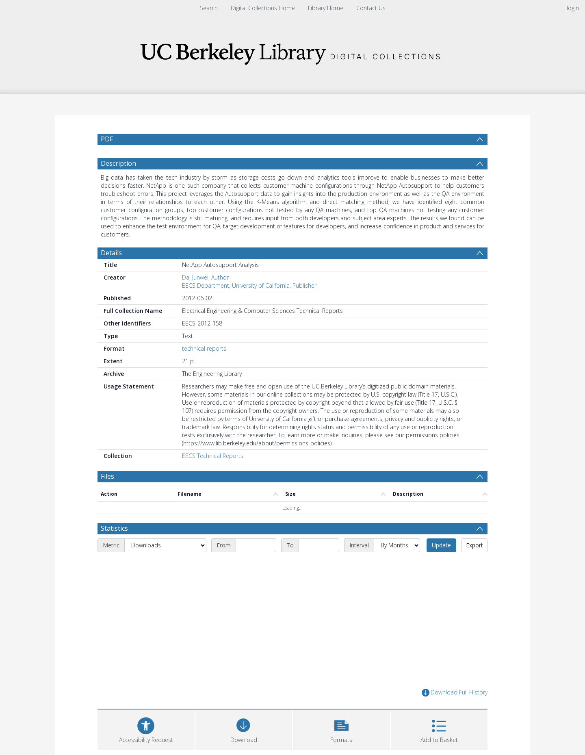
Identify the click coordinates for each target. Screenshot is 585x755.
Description (118, 163)
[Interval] (397, 545)
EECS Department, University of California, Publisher (249, 285)
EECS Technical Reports (212, 456)
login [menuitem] (573, 8)
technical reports (204, 348)
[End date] (319, 545)
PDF (107, 139)
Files (107, 476)
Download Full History (455, 692)
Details (111, 252)
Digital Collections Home (263, 8)
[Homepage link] (292, 51)
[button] (341, 728)
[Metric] (165, 545)
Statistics (114, 528)
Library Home (325, 8)
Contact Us (371, 8)
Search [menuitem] (209, 8)
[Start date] (256, 545)
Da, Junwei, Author (205, 277)
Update (441, 545)
